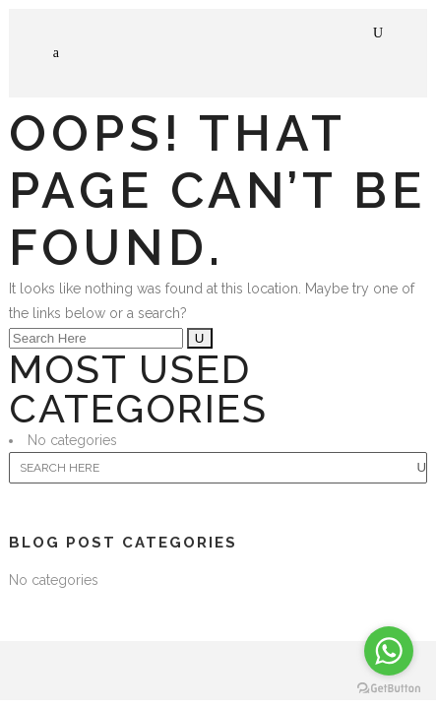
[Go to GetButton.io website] (388, 688)
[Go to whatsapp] (388, 651)
